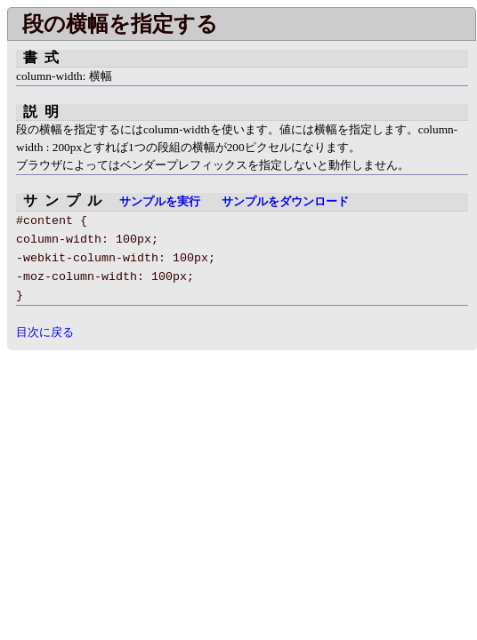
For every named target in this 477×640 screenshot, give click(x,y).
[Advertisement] (156, 474)
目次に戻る (45, 332)
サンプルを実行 (159, 202)
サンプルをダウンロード (285, 202)
